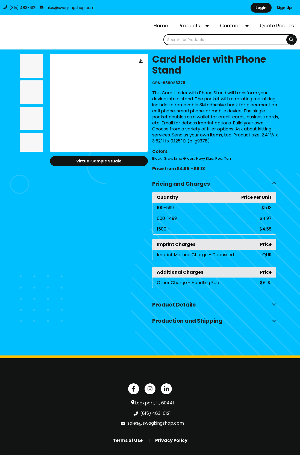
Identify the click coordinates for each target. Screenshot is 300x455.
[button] (216, 184)
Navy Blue (204, 158)
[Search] (291, 40)
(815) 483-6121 (19, 7)
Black (157, 158)
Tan (227, 158)
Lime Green (184, 158)
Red (218, 158)
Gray (168, 158)
